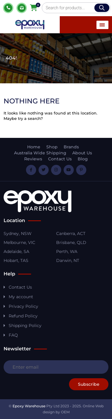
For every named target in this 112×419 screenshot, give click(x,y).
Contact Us (60, 159)
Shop (52, 147)
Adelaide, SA (16, 251)
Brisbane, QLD (71, 242)
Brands (71, 147)
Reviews (33, 159)
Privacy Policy (23, 306)
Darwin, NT (67, 260)
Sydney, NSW (18, 233)
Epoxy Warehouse (29, 406)
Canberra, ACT (70, 233)
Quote (21, 8)
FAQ (13, 335)
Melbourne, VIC (19, 242)
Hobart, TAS (16, 260)
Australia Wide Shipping (40, 153)
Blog (83, 159)
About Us (82, 153)
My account (21, 296)
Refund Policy (23, 316)
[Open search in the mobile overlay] (76, 7)
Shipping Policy (25, 325)
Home (33, 147)
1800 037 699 (8, 8)
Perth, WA (66, 251)
